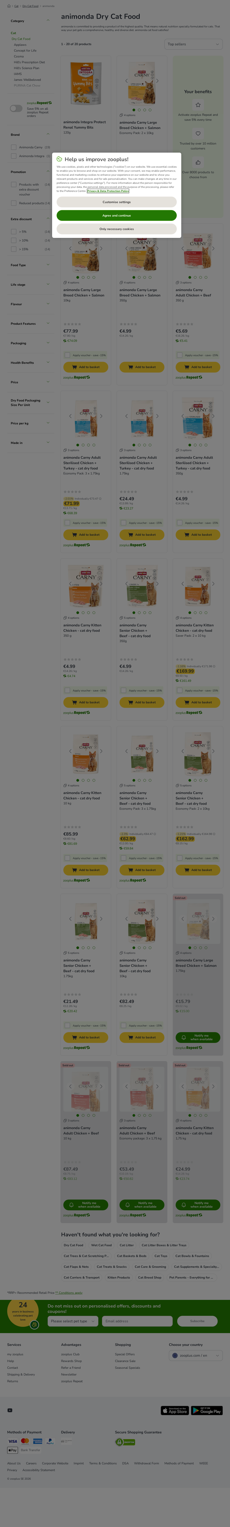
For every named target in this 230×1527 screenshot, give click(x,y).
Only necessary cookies (117, 229)
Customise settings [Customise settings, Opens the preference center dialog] (117, 202)
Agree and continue (116, 215)
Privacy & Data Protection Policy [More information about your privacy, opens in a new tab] (108, 191)
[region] (116, 195)
